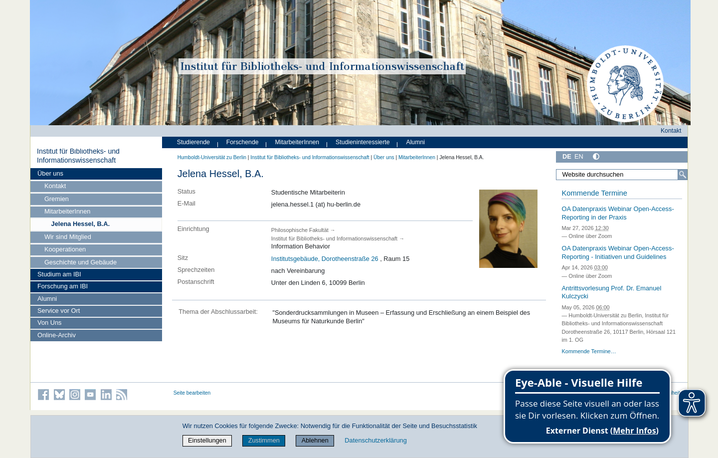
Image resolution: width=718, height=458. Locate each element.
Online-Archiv (56, 335)
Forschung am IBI (62, 286)
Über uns (50, 173)
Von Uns (49, 322)
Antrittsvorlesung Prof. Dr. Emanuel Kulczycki (611, 292)
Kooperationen (65, 249)
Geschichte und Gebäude (80, 262)
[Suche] (683, 174)
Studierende (193, 142)
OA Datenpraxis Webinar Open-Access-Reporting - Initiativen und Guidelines (617, 252)
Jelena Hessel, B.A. (80, 224)
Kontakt (55, 186)
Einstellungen (207, 440)
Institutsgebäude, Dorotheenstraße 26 (324, 258)
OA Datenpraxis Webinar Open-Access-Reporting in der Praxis (617, 213)
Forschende (242, 142)
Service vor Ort (58, 310)
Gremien (56, 199)
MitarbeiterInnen (67, 211)
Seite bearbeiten (192, 393)
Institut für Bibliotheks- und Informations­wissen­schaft (78, 155)
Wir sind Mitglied (67, 236)
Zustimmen (264, 440)
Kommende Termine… (588, 351)
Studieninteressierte (362, 142)
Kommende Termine (594, 193)
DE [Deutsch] (566, 156)
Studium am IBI (59, 274)
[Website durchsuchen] (622, 174)
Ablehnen (315, 440)
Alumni (47, 298)
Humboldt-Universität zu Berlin (212, 157)
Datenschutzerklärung (375, 440)
